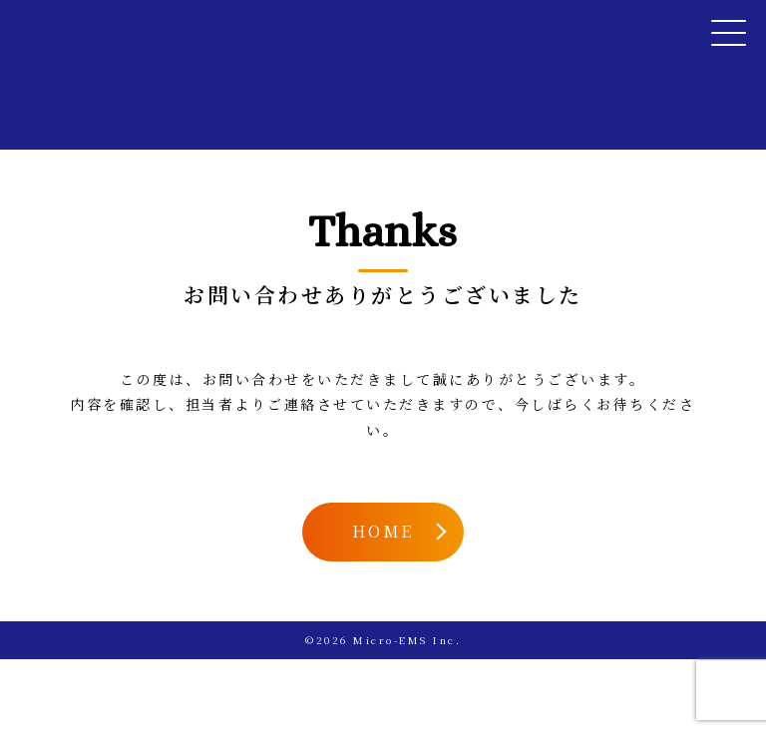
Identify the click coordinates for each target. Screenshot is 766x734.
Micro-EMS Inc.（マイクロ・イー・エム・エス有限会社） (120, 28)
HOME (383, 531)
